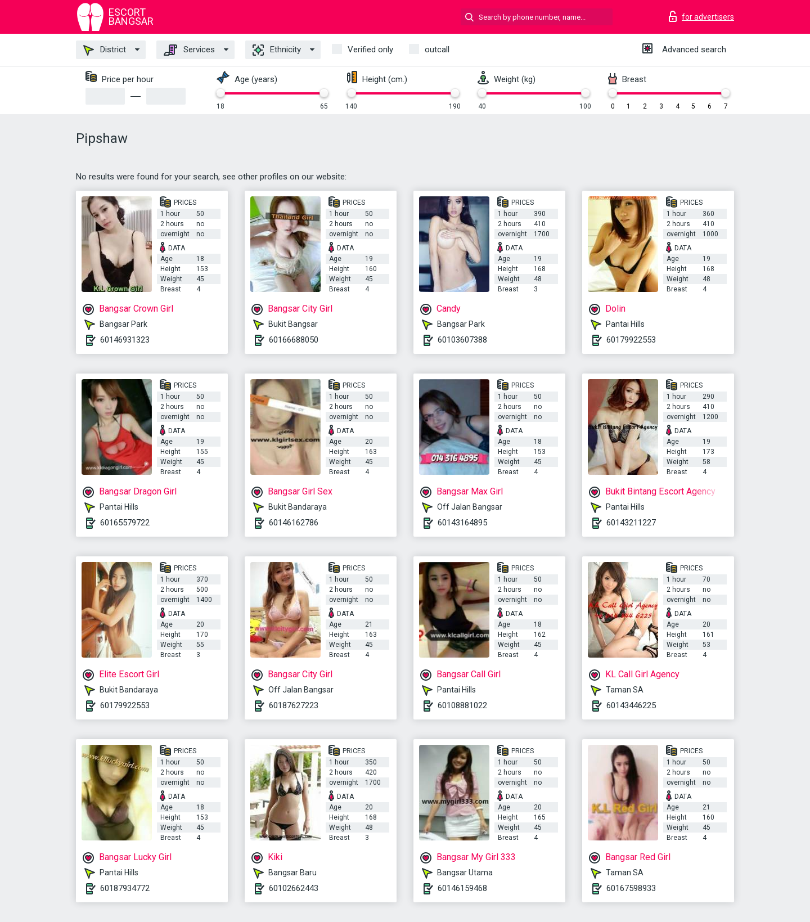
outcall (437, 49)
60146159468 (462, 888)
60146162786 (293, 523)
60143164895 (462, 523)
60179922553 (631, 340)
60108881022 (462, 705)
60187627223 (293, 705)
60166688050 (293, 340)
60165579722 (125, 523)
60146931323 (125, 340)
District (104, 50)
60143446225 (631, 705)
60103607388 (462, 340)
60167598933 (631, 888)
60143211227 (631, 523)
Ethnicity (277, 50)
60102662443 (293, 888)
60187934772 (125, 888)
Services (189, 50)
